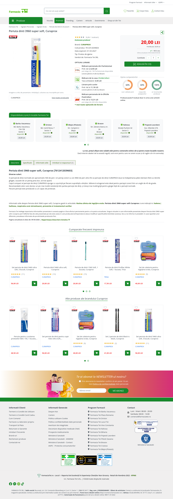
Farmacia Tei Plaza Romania (100, 415)
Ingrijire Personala (27, 27)
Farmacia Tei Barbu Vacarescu (101, 411)
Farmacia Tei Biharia (97, 432)
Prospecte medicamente (58, 432)
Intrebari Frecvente (17, 432)
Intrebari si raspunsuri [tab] (62, 162)
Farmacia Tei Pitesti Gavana (100, 439)
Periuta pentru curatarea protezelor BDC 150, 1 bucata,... (24, 337)
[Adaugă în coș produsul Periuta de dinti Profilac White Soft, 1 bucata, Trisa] (127, 283)
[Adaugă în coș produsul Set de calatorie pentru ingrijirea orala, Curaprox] (158, 283)
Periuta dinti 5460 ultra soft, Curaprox (55, 268)
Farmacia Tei (13, 27)
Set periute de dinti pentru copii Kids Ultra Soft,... (55, 337)
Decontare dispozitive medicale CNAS (64, 428)
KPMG (133, 475)
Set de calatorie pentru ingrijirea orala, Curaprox (148, 268)
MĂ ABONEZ (118, 390)
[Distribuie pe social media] (162, 32)
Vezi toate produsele (60, 97)
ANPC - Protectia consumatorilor (62, 446)
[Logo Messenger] (14, 483)
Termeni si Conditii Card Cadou (22, 415)
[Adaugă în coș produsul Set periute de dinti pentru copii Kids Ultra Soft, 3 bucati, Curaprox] (65, 353)
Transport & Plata (16, 425)
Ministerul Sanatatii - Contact (60, 442)
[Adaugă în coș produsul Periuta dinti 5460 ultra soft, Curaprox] (65, 283)
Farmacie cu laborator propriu (21, 422)
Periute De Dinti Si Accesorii (59, 27)
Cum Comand (14, 418)
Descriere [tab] (15, 162)
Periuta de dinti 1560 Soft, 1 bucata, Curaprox (86, 268)
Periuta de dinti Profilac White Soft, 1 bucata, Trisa (117, 268)
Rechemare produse (17, 439)
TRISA (106, 277)
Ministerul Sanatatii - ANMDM (60, 439)
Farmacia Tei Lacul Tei (98, 422)
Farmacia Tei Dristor (97, 418)
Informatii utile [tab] (42, 162)
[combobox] (74, 11)
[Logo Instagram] (18, 483)
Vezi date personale (108, 384)
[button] (85, 144)
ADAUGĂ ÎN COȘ (142, 64)
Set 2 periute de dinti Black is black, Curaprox (117, 337)
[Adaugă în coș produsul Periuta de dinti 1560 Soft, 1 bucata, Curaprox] (96, 283)
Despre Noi (53, 411)
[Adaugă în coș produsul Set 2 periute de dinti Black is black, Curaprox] (127, 353)
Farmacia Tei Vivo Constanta (101, 425)
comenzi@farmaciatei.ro (140, 416)
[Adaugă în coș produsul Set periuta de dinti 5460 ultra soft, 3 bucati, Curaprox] (34, 283)
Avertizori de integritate (58, 425)
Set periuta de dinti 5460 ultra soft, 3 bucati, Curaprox (24, 268)
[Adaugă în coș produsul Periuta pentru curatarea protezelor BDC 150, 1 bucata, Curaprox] (34, 353)
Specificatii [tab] (27, 162)
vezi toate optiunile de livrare (89, 104)
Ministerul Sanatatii (56, 435)
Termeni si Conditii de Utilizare (21, 411)
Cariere (51, 415)
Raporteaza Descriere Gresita (56, 219)
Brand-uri (13, 435)
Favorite (129, 11)
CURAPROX (86, 44)
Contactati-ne (14, 442)
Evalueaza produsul (82, 40)
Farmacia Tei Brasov (97, 442)
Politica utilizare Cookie (58, 418)
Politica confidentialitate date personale (65, 422)
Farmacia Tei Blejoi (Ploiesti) (100, 449)
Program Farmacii (135, 2)
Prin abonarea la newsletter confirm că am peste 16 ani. (105, 381)
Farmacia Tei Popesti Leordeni (101, 435)
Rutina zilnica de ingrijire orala (90, 203)
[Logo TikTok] (22, 483)
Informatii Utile (149, 2)
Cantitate (141, 58)
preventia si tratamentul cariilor (57, 206)
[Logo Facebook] (10, 483)
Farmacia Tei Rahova (98, 428)
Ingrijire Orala (42, 27)
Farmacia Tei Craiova (98, 446)
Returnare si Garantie (18, 428)
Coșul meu (143, 10)
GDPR (160, 2)
